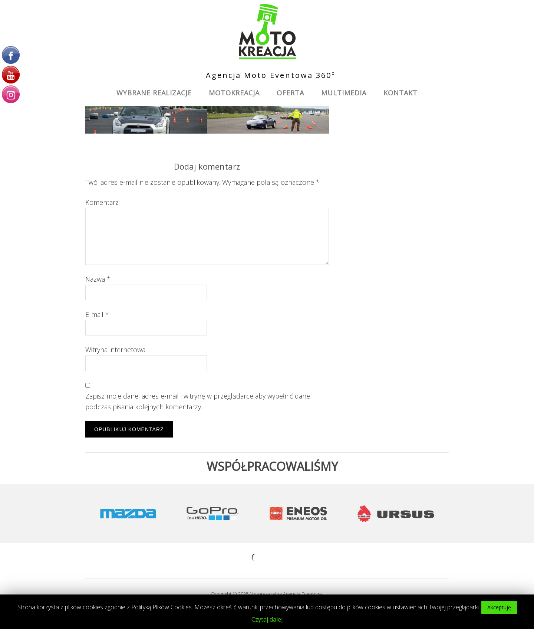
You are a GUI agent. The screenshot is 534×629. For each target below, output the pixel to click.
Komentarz (102, 202)
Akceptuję (499, 607)
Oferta (290, 92)
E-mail (97, 314)
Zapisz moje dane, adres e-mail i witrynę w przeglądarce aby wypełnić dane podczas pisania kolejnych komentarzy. (197, 401)
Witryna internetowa (115, 349)
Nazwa (98, 279)
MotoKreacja (234, 92)
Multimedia (343, 92)
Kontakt (400, 92)
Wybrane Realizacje (154, 92)
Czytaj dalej (267, 619)
